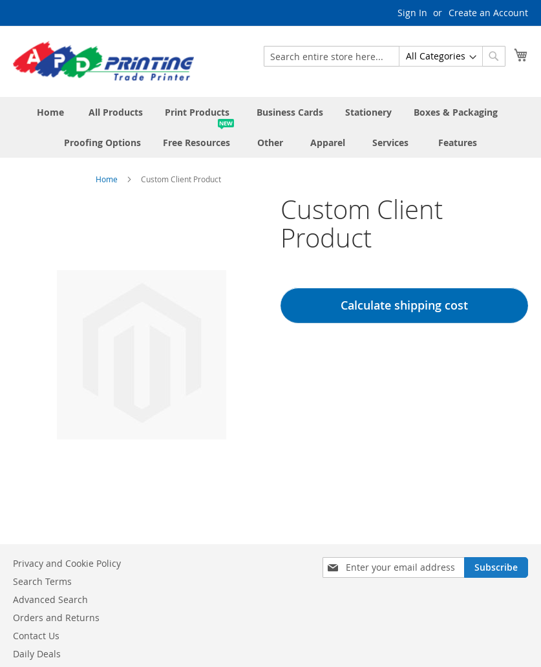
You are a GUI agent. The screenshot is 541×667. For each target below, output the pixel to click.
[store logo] (103, 61)
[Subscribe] (496, 567)
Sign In (412, 12)
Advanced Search (50, 599)
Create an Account (488, 12)
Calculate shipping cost (404, 305)
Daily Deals (37, 654)
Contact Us (36, 636)
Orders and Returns (56, 617)
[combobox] (384, 56)
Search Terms (42, 581)
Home (107, 179)
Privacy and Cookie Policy (67, 563)
